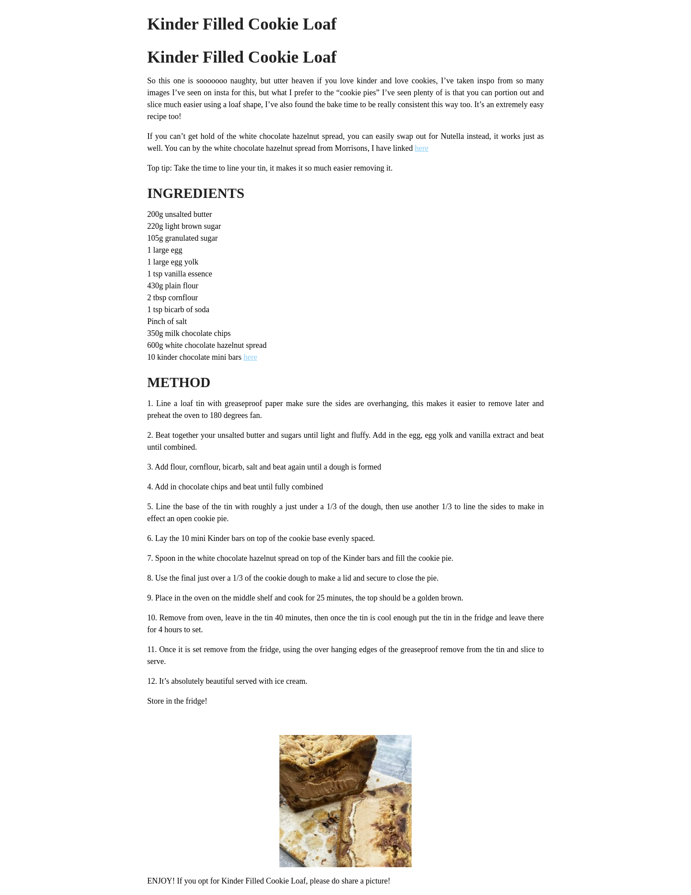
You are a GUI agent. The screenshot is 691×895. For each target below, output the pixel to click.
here (421, 148)
